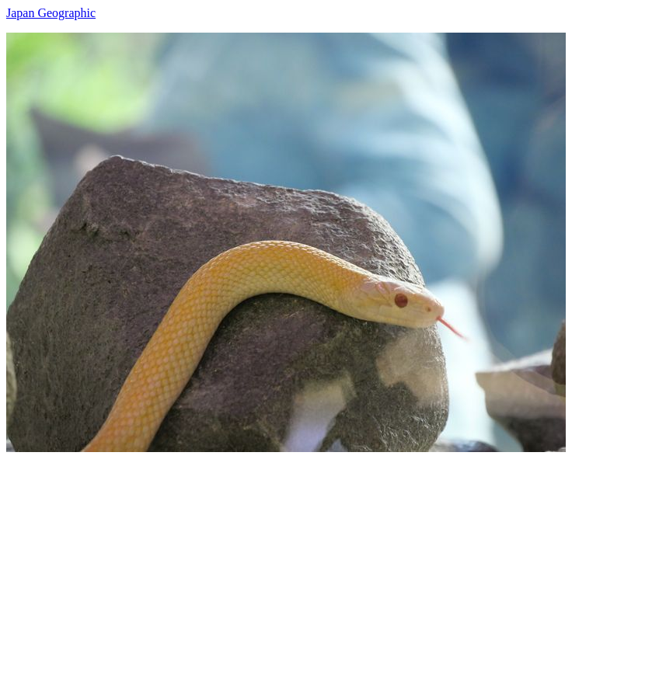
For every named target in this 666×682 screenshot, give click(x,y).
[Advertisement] (333, 561)
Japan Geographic (51, 12)
